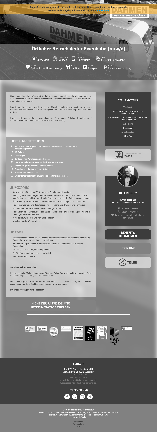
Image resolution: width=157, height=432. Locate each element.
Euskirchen (72, 412)
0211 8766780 (80, 375)
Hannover (74, 417)
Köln (89, 412)
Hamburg (82, 412)
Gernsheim (63, 415)
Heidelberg (93, 415)
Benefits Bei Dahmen (128, 234)
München (83, 417)
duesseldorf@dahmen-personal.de (82, 380)
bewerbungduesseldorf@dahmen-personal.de (33, 275)
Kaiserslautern (75, 415)
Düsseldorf (61, 412)
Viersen (115, 412)
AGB (78, 426)
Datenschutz (78, 424)
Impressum (79, 422)
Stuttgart (103, 415)
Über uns (128, 248)
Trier (85, 415)
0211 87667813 (131, 208)
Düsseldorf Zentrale (46, 412)
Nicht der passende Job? (51, 306)
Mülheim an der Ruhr (101, 412)
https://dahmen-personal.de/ (84, 383)
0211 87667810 (80, 377)
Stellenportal (103, 10)
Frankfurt (53, 415)
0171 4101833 (131, 212)
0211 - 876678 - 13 (64, 281)
